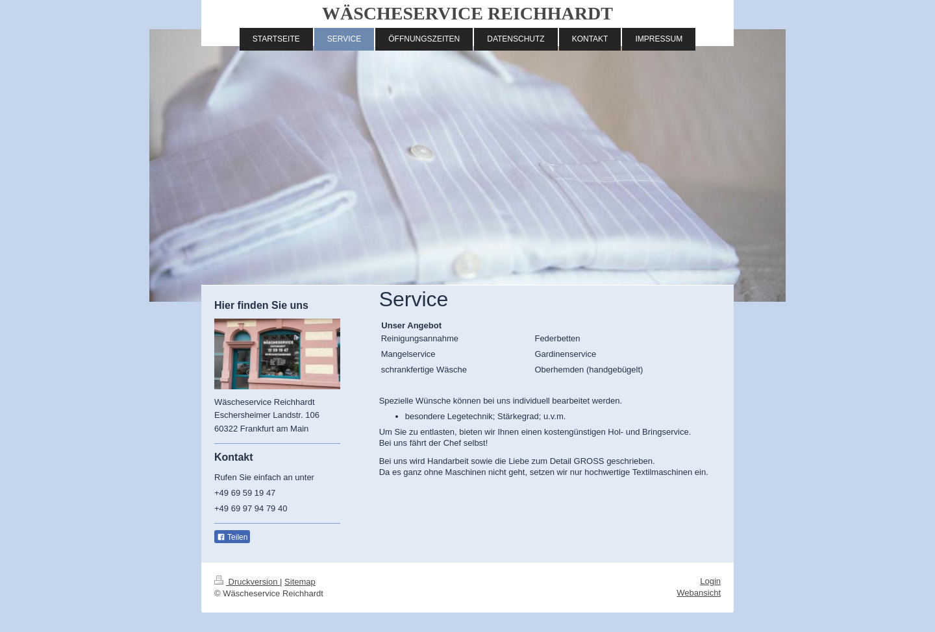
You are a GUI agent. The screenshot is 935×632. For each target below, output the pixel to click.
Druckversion (247, 582)
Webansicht (699, 593)
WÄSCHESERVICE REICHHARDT (467, 13)
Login (710, 581)
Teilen (232, 537)
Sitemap (300, 582)
